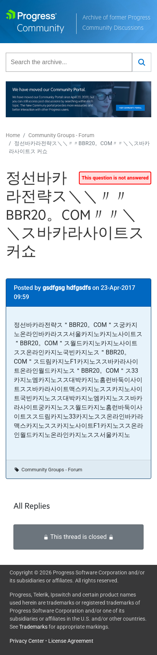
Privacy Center (27, 641)
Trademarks (33, 627)
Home (13, 135)
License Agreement (70, 641)
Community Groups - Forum (61, 135)
